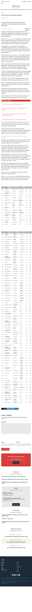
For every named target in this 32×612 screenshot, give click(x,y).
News (2, 563)
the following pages (8, 176)
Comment (3, 422)
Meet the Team (14, 578)
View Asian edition (5, 1)
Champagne (19, 566)
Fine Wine (18, 567)
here (28, 178)
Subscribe (16, 462)
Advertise (4, 578)
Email (18, 442)
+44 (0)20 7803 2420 (13, 581)
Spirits (18, 570)
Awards (2, 565)
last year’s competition (9, 39)
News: (18, 562)
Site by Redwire (3, 583)
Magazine (2, 562)
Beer (17, 564)
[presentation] (10, 438)
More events (16, 504)
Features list (9, 578)
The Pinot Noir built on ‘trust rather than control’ (12, 104)
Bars (17, 563)
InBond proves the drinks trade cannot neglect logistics (14, 119)
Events (2, 568)
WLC (18, 571)
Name (3, 442)
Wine (18, 569)
